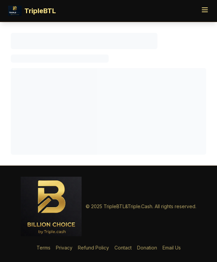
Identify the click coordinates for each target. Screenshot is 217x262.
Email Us (171, 247)
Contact (123, 247)
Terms (43, 247)
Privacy (64, 247)
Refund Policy (93, 247)
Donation (147, 247)
